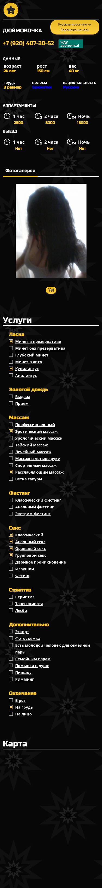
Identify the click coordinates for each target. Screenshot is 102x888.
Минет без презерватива (40, 348)
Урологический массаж (38, 438)
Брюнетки (42, 87)
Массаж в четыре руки (37, 458)
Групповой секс (30, 555)
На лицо (23, 714)
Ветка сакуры (28, 478)
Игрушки (24, 568)
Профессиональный (35, 424)
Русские (71, 87)
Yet (51, 290)
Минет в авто (28, 361)
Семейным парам (33, 658)
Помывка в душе (32, 665)
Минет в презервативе (38, 341)
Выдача (22, 396)
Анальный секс (30, 541)
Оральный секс (30, 548)
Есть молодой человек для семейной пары (52, 649)
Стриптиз (25, 596)
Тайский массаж (31, 445)
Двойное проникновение (40, 562)
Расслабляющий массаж (39, 472)
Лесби (21, 610)
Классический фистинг (38, 500)
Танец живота (29, 603)
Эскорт (22, 631)
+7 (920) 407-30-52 (43, 43)
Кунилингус (27, 368)
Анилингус (26, 375)
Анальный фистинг (34, 506)
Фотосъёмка (27, 638)
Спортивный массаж (36, 465)
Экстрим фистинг (33, 513)
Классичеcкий (29, 534)
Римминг (24, 679)
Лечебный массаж (33, 451)
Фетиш (22, 575)
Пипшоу (23, 672)
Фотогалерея (20, 170)
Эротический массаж (36, 431)
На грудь (24, 707)
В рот (20, 700)
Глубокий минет (31, 355)
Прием (22, 403)
